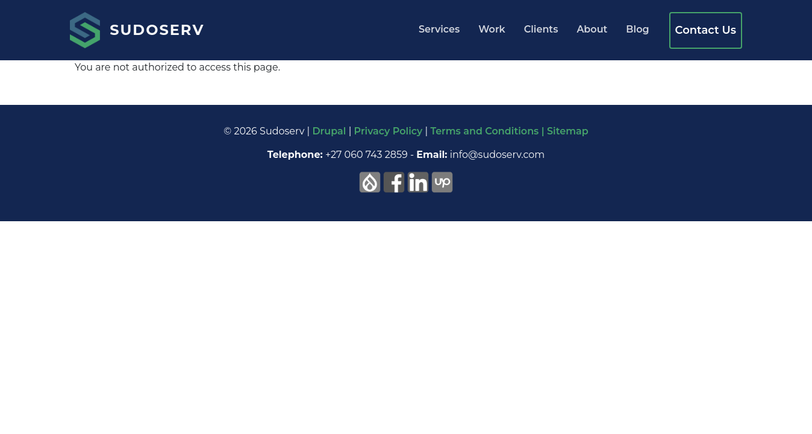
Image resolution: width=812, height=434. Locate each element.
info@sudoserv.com (497, 154)
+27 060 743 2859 (366, 154)
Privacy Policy (388, 131)
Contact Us (705, 30)
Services (439, 29)
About (591, 29)
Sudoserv (157, 30)
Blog (637, 29)
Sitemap (568, 131)
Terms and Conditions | (488, 131)
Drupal (329, 131)
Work (491, 29)
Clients (541, 29)
